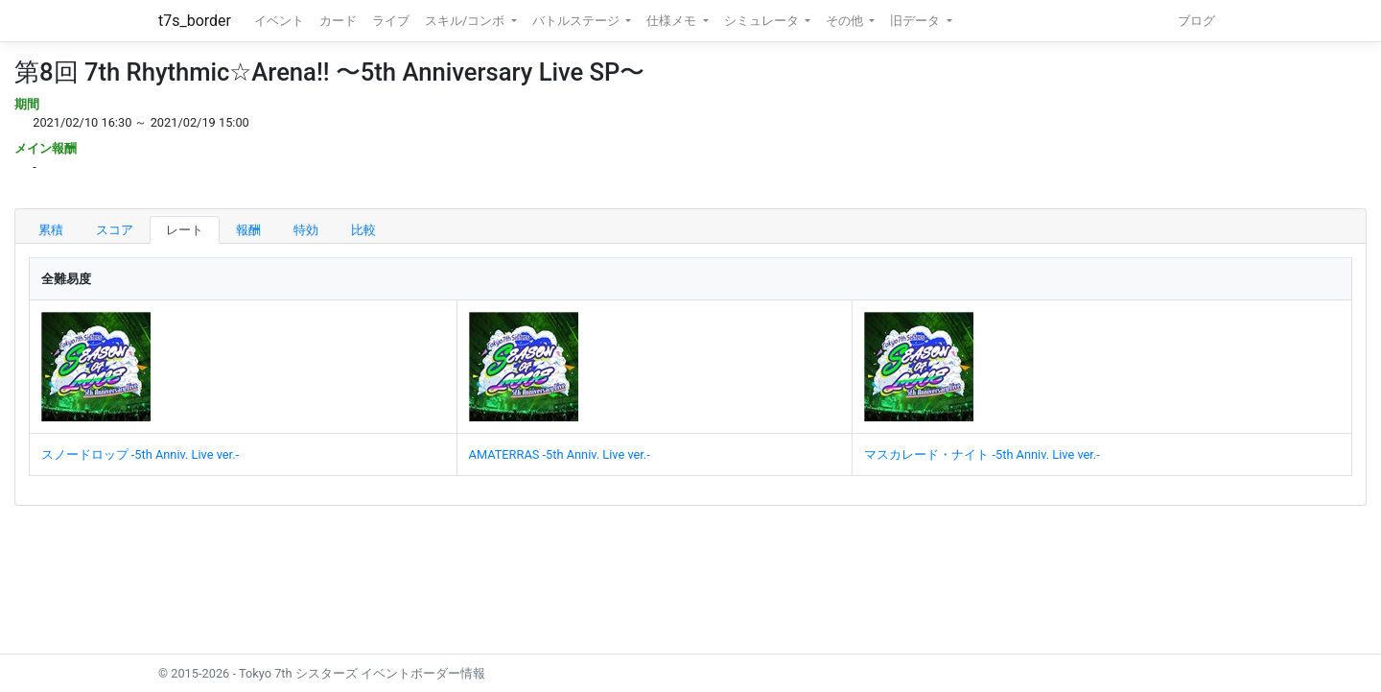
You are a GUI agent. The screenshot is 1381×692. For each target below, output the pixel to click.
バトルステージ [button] (577, 20)
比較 (363, 230)
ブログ (1196, 20)
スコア (114, 230)
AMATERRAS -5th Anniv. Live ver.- (559, 454)
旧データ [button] (916, 20)
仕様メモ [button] (672, 20)
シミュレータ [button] (763, 20)
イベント (279, 20)
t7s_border (194, 21)
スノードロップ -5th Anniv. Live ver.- (140, 454)
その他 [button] (846, 20)
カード (338, 20)
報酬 (248, 230)
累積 (50, 230)
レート (184, 230)
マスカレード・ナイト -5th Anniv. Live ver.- (981, 454)
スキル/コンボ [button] (466, 20)
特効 (305, 230)
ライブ (391, 20)
